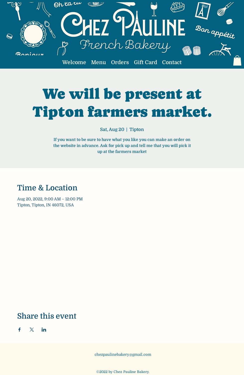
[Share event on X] (31, 330)
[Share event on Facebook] (19, 330)
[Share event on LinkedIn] (44, 330)
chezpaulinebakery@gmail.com (123, 354)
